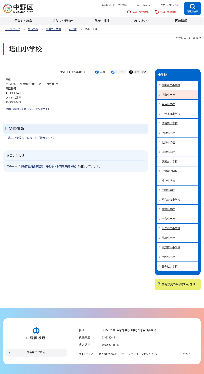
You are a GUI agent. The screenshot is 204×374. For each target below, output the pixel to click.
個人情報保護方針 (108, 354)
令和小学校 (168, 257)
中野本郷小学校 (171, 113)
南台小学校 (168, 218)
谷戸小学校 (168, 104)
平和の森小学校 (171, 199)
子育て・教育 (53, 29)
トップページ (12, 29)
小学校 (72, 29)
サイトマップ (128, 354)
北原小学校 (168, 142)
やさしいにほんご (170, 5)
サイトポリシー (87, 354)
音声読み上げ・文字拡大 (114, 5)
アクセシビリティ (148, 354)
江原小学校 (168, 152)
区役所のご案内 (36, 352)
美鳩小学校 (168, 238)
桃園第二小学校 (171, 85)
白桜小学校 (168, 190)
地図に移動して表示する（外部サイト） (29, 109)
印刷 (102, 72)
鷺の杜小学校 (170, 266)
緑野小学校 (168, 209)
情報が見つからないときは (178, 284)
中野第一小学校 (171, 247)
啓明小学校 (168, 133)
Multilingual (144, 5)
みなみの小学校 (171, 228)
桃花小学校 (168, 180)
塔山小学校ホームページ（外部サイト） (32, 138)
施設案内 (33, 29)
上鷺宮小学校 (170, 171)
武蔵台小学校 (170, 161)
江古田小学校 (170, 123)
